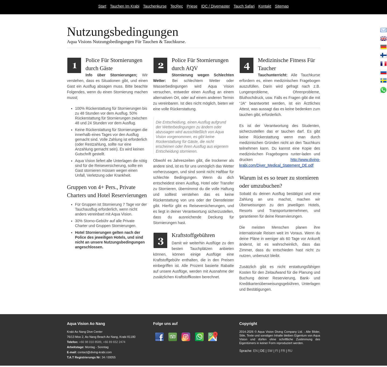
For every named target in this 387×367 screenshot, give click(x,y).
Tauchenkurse (154, 6)
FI (277, 351)
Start (102, 6)
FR (283, 351)
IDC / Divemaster (215, 6)
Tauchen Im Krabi (124, 6)
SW (270, 351)
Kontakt (264, 6)
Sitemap (282, 6)
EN (255, 351)
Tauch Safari (243, 6)
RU (290, 351)
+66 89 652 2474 (114, 342)
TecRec (176, 6)
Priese (192, 6)
